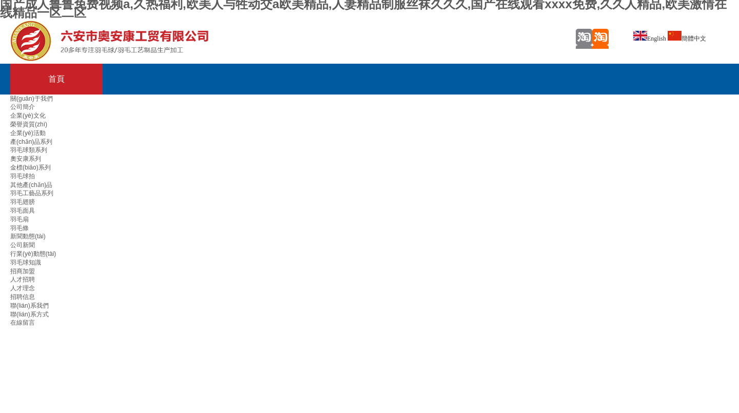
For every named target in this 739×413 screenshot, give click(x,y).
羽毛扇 (19, 219)
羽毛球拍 (22, 176)
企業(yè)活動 (28, 133)
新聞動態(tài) (28, 236)
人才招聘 (22, 279)
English (649, 38)
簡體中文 (687, 38)
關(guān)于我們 (31, 98)
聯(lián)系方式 (29, 314)
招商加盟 (22, 271)
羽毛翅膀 (22, 201)
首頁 (56, 78)
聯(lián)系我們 (29, 305)
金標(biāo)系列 (30, 167)
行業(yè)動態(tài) (33, 253)
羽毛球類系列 (28, 150)
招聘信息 (22, 297)
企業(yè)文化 (28, 115)
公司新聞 (22, 245)
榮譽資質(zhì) (28, 124)
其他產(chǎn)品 (31, 185)
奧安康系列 (25, 158)
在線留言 (22, 322)
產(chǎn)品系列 (31, 141)
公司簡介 (22, 106)
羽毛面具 (22, 210)
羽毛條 (19, 228)
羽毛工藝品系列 (31, 193)
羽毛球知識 (25, 262)
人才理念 (22, 288)
